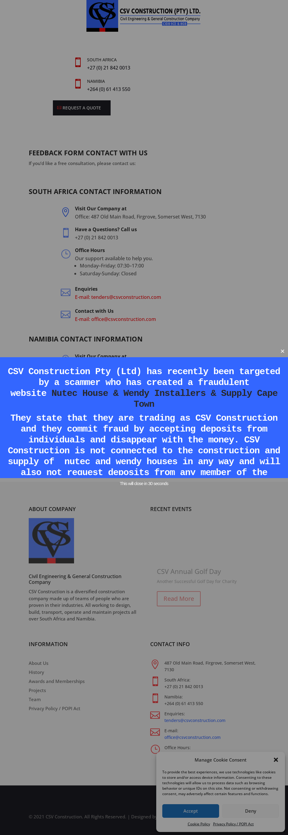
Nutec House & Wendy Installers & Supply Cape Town (165, 398)
